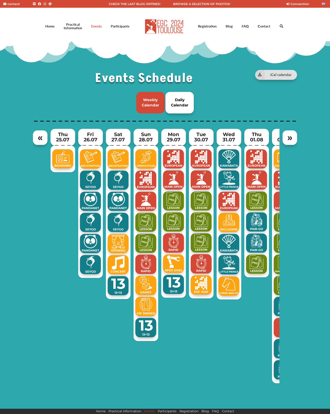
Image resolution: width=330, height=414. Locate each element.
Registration (207, 26)
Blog (229, 26)
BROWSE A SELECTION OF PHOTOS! (201, 4)
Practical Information (73, 26)
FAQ (245, 26)
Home (50, 26)
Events (96, 26)
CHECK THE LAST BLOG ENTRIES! (134, 4)
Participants (120, 26)
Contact (264, 26)
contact (11, 4)
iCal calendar (273, 75)
